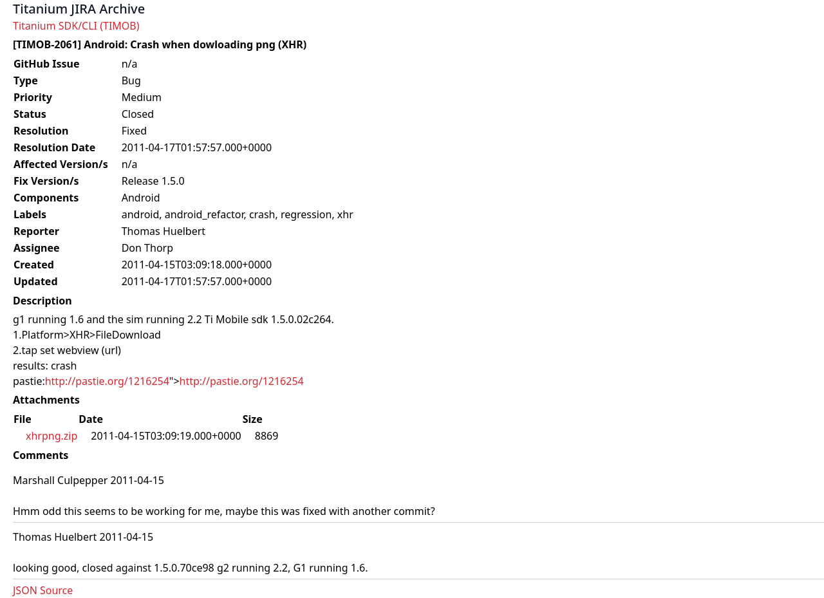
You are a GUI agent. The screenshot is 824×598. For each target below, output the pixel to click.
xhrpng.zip (51, 436)
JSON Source (43, 590)
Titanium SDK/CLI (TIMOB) (76, 26)
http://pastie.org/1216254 (107, 381)
